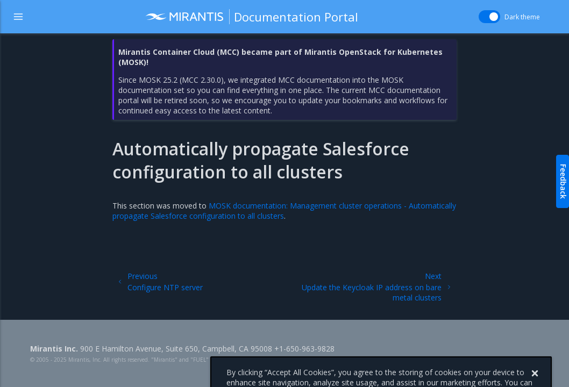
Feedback (563, 181)
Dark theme (522, 17)
